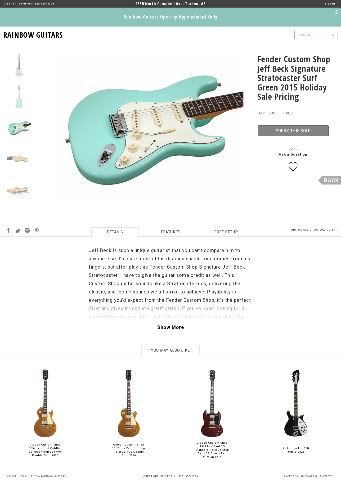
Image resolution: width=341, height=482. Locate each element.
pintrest (326, 476)
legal (23, 476)
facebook (291, 476)
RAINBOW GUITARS (33, 34)
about (11, 476)
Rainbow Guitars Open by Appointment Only (171, 17)
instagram (309, 476)
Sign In (329, 3)
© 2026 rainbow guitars (48, 476)
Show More (170, 327)
